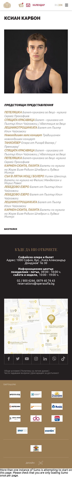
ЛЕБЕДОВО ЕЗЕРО (16, 186)
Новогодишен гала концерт (23, 135)
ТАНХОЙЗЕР (12, 142)
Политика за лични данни (34, 371)
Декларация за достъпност (45, 373)
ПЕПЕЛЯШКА (13, 112)
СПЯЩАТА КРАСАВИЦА (19, 120)
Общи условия (12, 371)
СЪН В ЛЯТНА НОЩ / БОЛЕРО (24, 176)
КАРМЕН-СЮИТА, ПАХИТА (21, 165)
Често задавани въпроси (16, 373)
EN (60, 5)
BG (56, 5)
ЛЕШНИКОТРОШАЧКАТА (20, 127)
